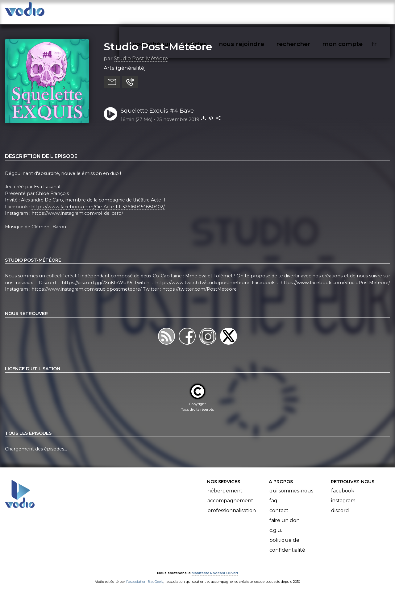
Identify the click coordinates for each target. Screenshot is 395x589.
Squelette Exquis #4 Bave (157, 104)
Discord (340, 505)
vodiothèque (167, 11)
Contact (279, 505)
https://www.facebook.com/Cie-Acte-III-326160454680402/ (98, 200)
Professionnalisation (231, 505)
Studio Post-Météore (158, 40)
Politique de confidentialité (287, 539)
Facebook (342, 485)
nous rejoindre (254, 11)
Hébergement (225, 485)
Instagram (343, 495)
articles (209, 11)
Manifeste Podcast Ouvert (215, 567)
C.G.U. (275, 524)
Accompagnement (230, 495)
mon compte (352, 11)
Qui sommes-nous (291, 485)
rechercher (304, 11)
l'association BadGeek (144, 575)
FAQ (273, 495)
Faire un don (284, 514)
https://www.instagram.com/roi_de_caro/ (77, 207)
